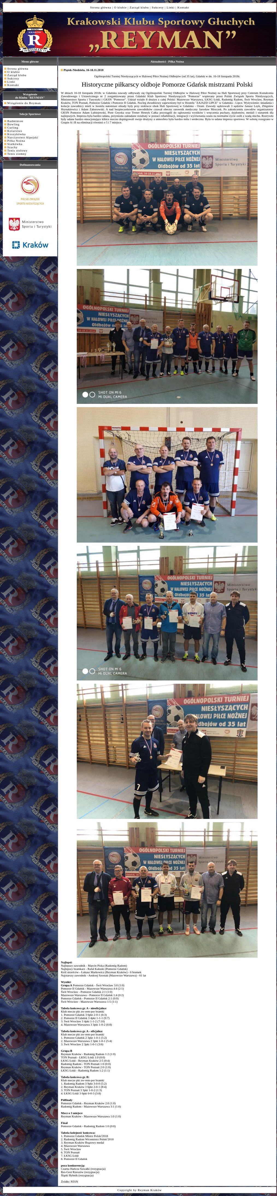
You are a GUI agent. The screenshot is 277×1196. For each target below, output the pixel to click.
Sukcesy (158, 7)
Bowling (13, 124)
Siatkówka (14, 144)
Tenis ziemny (17, 153)
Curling (13, 127)
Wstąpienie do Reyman (24, 103)
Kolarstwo (14, 130)
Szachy (12, 147)
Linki (171, 7)
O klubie (120, 7)
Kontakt (183, 7)
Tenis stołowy (17, 150)
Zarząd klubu (139, 7)
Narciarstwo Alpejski (22, 137)
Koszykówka (16, 134)
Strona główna (100, 7)
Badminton (15, 121)
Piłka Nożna (16, 140)
